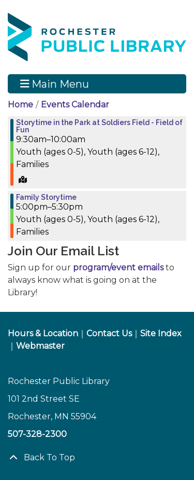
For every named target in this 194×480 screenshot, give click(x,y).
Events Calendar (75, 104)
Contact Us (109, 333)
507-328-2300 (37, 434)
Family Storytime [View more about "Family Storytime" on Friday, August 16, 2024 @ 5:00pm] (46, 197)
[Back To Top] (97, 457)
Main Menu (54, 83)
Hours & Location (43, 333)
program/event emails (118, 267)
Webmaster (40, 346)
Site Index (161, 333)
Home (20, 104)
